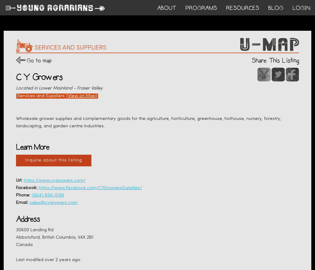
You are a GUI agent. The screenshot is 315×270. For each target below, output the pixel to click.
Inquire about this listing (53, 160)
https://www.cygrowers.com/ (55, 180)
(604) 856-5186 (48, 195)
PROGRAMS (201, 8)
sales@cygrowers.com (54, 203)
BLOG (275, 8)
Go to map (39, 60)
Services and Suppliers (41, 96)
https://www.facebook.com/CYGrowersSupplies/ (90, 188)
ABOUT (166, 8)
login (301, 8)
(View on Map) (81, 96)
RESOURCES (242, 8)
